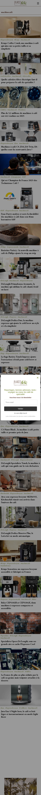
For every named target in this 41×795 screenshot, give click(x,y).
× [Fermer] (38, 377)
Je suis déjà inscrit (20, 413)
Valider (20, 409)
